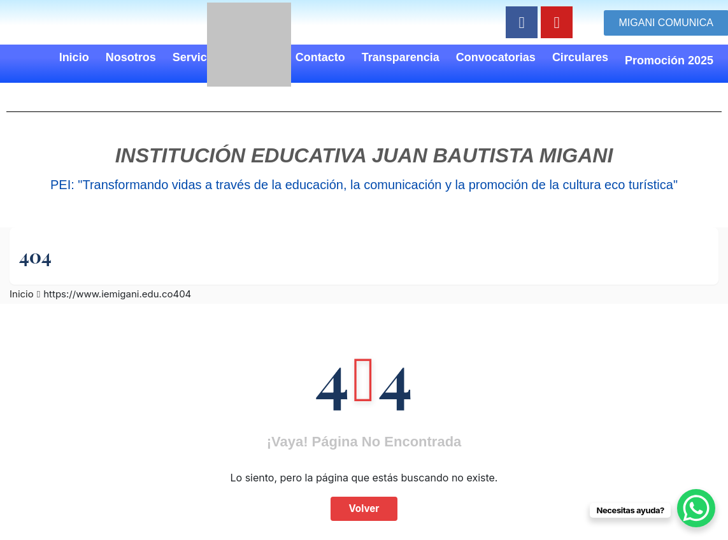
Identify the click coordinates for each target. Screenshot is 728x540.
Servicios (198, 57)
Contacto (320, 57)
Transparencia (400, 57)
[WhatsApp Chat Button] (696, 508)
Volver (363, 508)
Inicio (74, 57)
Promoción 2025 (669, 60)
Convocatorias (496, 57)
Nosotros (131, 57)
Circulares (580, 57)
